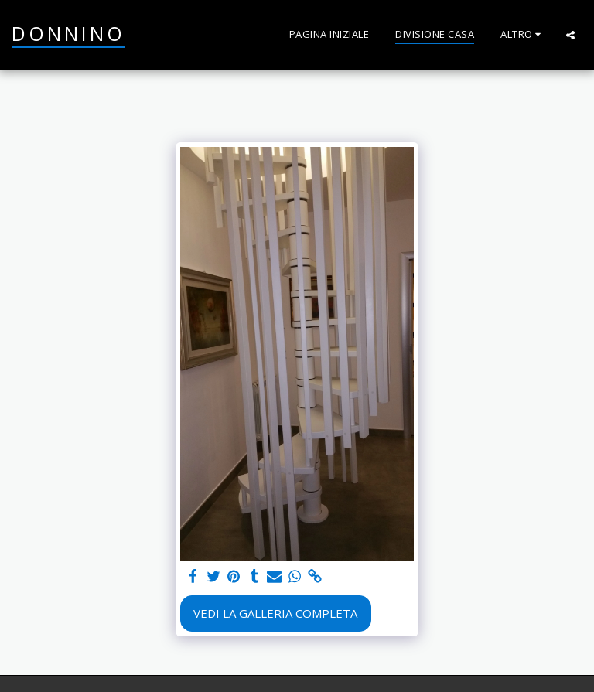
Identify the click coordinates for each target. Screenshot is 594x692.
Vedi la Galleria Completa (275, 613)
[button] (570, 34)
